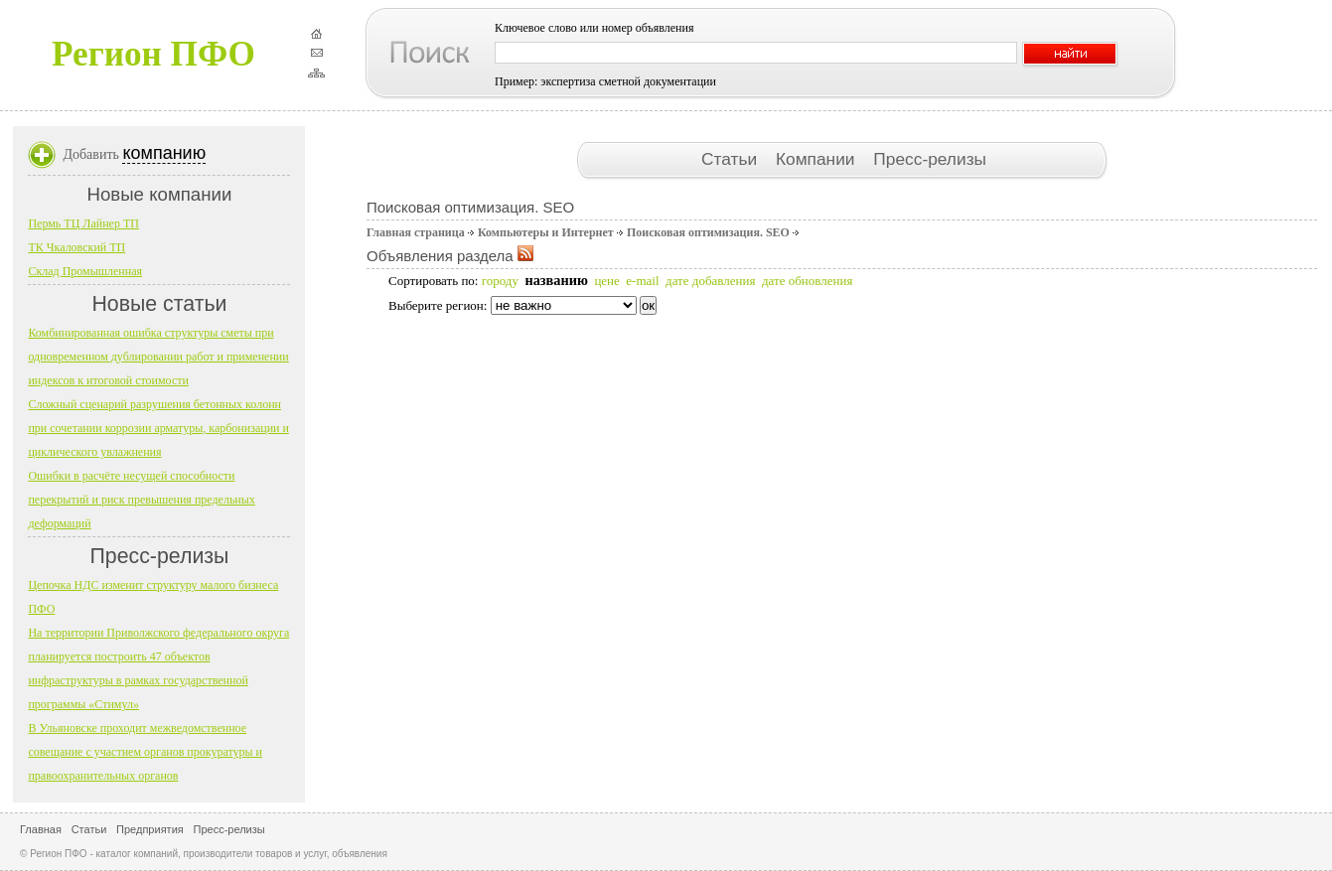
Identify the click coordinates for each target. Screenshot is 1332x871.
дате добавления (710, 280)
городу (500, 280)
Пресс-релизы (929, 159)
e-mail (642, 280)
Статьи (731, 159)
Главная (41, 829)
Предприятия (150, 829)
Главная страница (416, 232)
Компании (817, 159)
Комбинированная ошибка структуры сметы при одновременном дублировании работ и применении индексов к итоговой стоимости (158, 356)
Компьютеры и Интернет (546, 232)
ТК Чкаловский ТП (76, 247)
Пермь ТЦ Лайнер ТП (83, 223)
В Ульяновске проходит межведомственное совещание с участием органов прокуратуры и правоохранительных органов (145, 752)
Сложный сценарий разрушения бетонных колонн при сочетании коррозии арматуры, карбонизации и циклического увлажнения (158, 428)
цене (606, 280)
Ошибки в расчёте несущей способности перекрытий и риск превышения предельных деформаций (141, 499)
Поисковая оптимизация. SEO (708, 232)
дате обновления (807, 280)
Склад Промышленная (85, 271)
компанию (164, 153)
